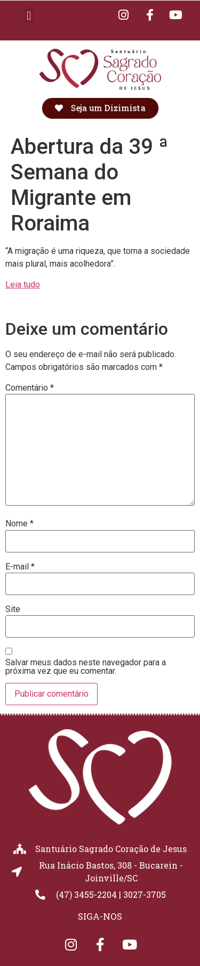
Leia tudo (22, 284)
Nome (19, 523)
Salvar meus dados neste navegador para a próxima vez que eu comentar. (85, 666)
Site (12, 609)
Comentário (29, 388)
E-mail (20, 567)
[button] (28, 15)
